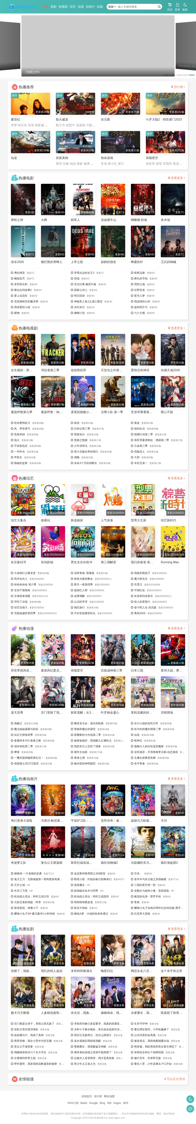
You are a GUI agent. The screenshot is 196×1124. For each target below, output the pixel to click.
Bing (102, 1102)
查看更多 (176, 178)
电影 (54, 6)
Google (93, 1102)
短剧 (100, 6)
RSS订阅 (73, 1102)
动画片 (90, 6)
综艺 (73, 6)
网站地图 (109, 1096)
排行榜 (178, 87)
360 (109, 1102)
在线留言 (86, 1096)
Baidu (83, 1102)
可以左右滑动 (174, 1079)
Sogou (117, 1102)
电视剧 (63, 6)
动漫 (81, 6)
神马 (125, 1102)
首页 (45, 6)
